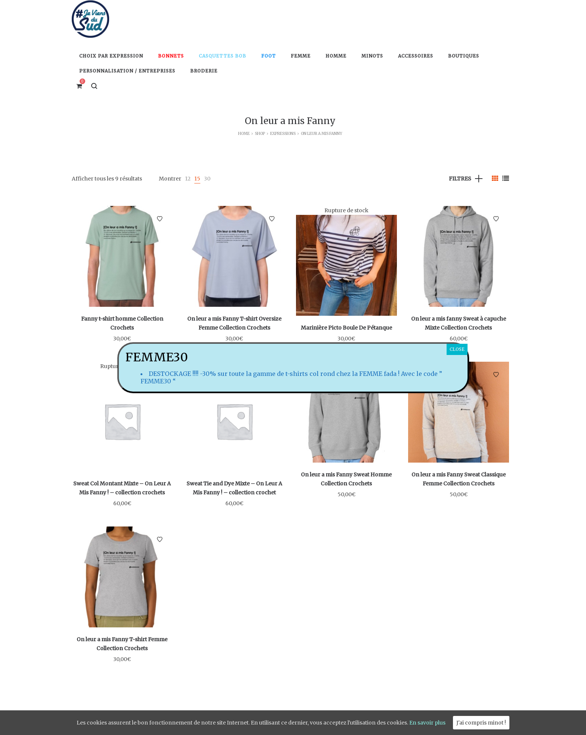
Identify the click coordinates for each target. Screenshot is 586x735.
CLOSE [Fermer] (457, 349)
